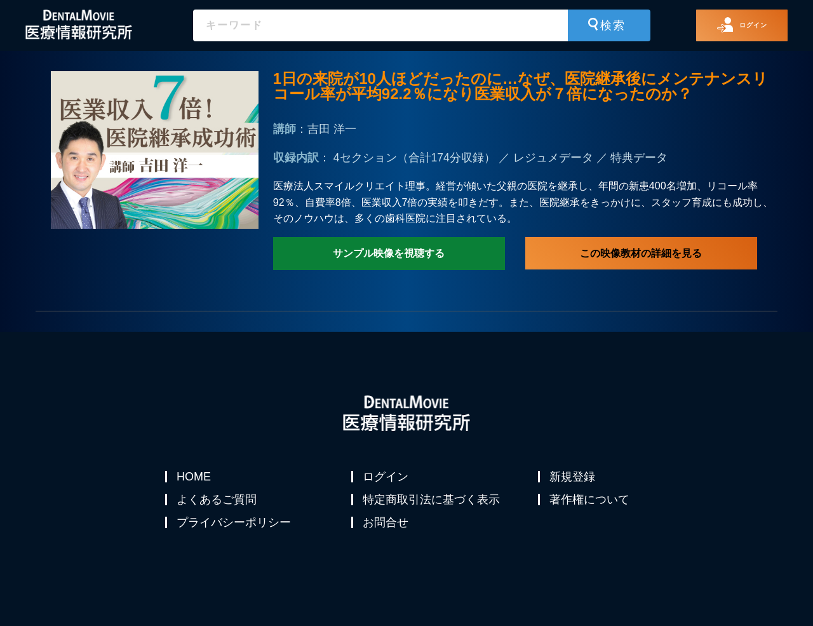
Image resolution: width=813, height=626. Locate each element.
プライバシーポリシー (235, 537)
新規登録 (573, 476)
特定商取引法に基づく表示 (432, 507)
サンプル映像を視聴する (389, 253)
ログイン (387, 476)
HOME (195, 476)
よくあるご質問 (218, 507)
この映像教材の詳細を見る (641, 253)
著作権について (591, 507)
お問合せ (387, 537)
